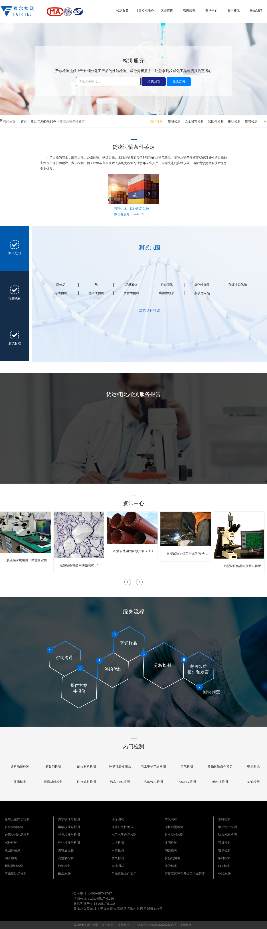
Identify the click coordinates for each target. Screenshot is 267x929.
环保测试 (117, 819)
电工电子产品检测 (123, 835)
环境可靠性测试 (122, 827)
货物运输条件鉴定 (123, 873)
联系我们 (256, 10)
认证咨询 (167, 10)
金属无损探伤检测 (17, 819)
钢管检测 (251, 121)
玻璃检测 (171, 842)
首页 (24, 121)
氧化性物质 (202, 284)
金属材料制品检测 (17, 835)
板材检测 (224, 858)
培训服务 (189, 10)
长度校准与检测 (69, 835)
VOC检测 (224, 873)
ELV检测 (224, 866)
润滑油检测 (66, 858)
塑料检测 (224, 819)
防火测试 (171, 819)
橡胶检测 (171, 866)
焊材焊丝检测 (14, 866)
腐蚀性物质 (166, 293)
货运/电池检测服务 (43, 121)
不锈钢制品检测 (15, 873)
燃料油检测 (66, 850)
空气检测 (117, 858)
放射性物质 (131, 293)
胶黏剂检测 (172, 858)
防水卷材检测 (227, 835)
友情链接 (185, 924)
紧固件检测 (216, 121)
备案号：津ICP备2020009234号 (157, 924)
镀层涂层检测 (227, 827)
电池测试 (117, 866)
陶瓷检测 (171, 850)
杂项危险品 (202, 293)
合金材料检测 (194, 121)
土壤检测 (117, 842)
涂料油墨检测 (174, 827)
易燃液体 (131, 284)
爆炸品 (60, 284)
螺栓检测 (234, 121)
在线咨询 (178, 81)
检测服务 (122, 10)
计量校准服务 (144, 10)
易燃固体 (166, 284)
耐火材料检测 (174, 835)
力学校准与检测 (69, 819)
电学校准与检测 (69, 827)
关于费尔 (233, 10)
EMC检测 (64, 873)
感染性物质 (96, 293)
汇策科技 (123, 924)
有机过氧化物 (237, 284)
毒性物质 (61, 293)
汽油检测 (64, 866)
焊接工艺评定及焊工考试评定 (185, 873)
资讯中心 (211, 10)
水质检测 (117, 850)
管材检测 (224, 842)
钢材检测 (174, 121)
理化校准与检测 (69, 842)
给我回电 (154, 81)
